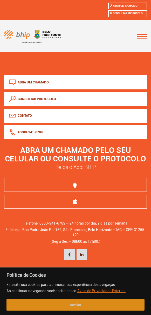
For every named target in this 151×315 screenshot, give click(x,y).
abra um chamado (29, 82)
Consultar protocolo (126, 13)
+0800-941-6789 (26, 132)
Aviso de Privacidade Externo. (101, 291)
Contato (20, 115)
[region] (75, 291)
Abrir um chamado (124, 5)
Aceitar (75, 305)
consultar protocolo (32, 99)
